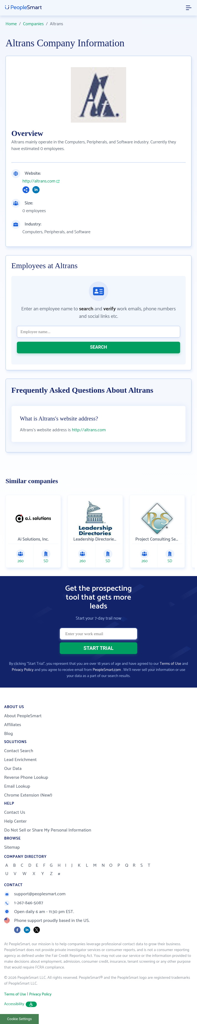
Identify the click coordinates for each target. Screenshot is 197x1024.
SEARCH (98, 347)
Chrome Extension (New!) (28, 795)
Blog (8, 733)
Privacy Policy (22, 670)
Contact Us (14, 812)
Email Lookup (17, 786)
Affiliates (12, 725)
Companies (33, 24)
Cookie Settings (19, 1019)
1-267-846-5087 (23, 903)
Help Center (15, 821)
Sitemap (12, 847)
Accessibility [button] (20, 1004)
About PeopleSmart (23, 716)
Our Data (13, 768)
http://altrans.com (38, 181)
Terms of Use (170, 664)
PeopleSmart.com (107, 670)
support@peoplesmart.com (35, 894)
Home (11, 24)
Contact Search (18, 751)
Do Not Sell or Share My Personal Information (47, 830)
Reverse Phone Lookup (26, 777)
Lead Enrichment (20, 760)
